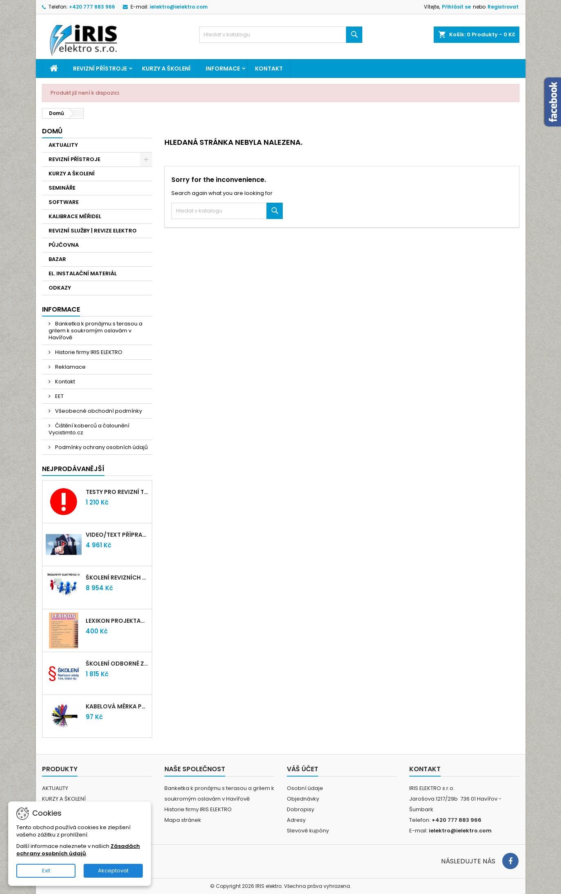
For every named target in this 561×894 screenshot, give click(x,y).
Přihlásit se (456, 6)
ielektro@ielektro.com (179, 6)
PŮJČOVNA (64, 245)
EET (59, 396)
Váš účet (302, 769)
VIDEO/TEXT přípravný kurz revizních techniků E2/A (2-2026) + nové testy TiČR (117, 534)
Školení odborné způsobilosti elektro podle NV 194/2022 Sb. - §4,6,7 (117, 663)
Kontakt (269, 68)
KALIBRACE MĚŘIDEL (75, 216)
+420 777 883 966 (92, 6)
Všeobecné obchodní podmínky (98, 411)
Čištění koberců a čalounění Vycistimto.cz (89, 429)
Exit (46, 870)
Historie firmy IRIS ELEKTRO (88, 352)
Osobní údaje (305, 788)
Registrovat (503, 6)
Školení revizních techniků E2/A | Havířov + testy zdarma (117, 577)
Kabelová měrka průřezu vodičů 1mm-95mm (117, 706)
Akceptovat (113, 870)
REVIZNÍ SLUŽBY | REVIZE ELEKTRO (93, 231)
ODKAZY (60, 288)
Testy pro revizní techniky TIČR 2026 (117, 492)
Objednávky (303, 799)
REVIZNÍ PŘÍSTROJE (100, 68)
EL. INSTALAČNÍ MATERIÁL (83, 273)
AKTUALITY (63, 145)
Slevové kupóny (308, 830)
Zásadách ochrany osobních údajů (78, 849)
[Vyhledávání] (280, 35)
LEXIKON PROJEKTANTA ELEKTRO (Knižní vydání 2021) (117, 620)
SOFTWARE (64, 202)
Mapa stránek (182, 820)
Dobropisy (300, 809)
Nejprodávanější (73, 469)
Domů (52, 131)
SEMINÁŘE (62, 188)
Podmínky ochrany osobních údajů (101, 447)
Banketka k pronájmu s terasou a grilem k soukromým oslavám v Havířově (95, 330)
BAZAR (57, 259)
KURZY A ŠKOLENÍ (166, 68)
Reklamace (70, 367)
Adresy (296, 820)
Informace (223, 68)
